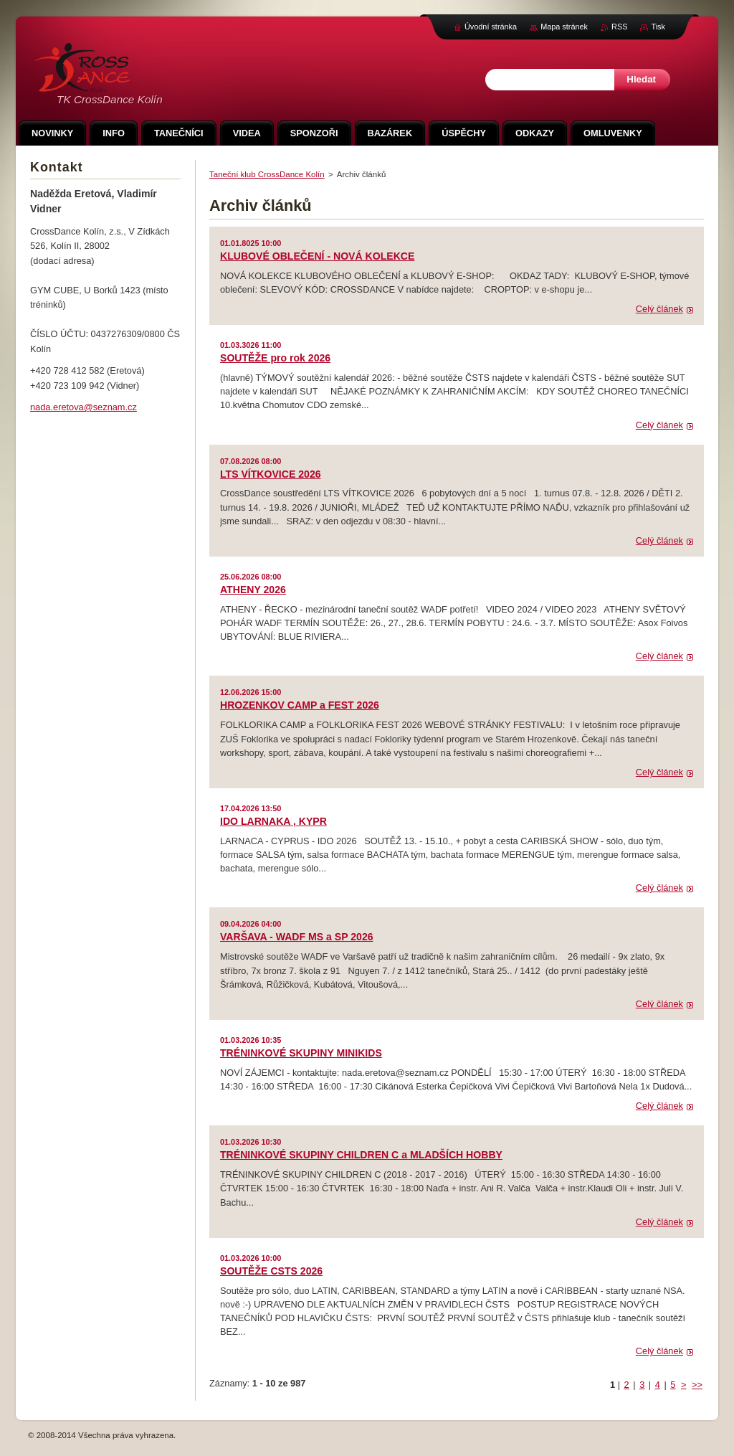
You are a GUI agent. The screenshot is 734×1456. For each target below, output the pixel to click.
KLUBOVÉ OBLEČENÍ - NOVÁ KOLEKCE (317, 256)
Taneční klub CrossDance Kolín (267, 174)
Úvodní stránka (490, 26)
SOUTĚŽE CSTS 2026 (271, 1271)
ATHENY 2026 (253, 589)
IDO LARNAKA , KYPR (273, 821)
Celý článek (659, 308)
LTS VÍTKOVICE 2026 (270, 474)
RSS (619, 26)
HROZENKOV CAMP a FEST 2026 (299, 705)
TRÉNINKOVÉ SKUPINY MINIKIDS (301, 1053)
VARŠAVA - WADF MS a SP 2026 (296, 936)
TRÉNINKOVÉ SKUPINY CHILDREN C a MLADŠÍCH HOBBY (361, 1154)
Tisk (658, 26)
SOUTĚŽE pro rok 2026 (275, 358)
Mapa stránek (564, 26)
